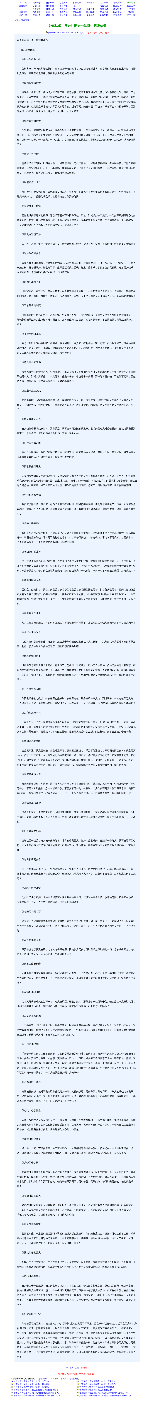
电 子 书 (77, 6)
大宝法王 (104, 2)
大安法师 (104, 6)
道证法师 (117, 2)
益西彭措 (104, 15)
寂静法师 (117, 12)
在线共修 (77, 3)
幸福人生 (63, 3)
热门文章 (23, 15)
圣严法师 (131, 9)
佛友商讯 (63, 6)
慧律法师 (104, 9)
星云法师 (131, 6)
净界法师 (117, 9)
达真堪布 (117, 15)
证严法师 (131, 15)
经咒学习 (90, 3)
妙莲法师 (43, 1379)
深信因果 (63, 15)
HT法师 (131, 12)
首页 (16, 20)
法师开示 (25, 20)
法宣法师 (117, 6)
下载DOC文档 (78, 33)
